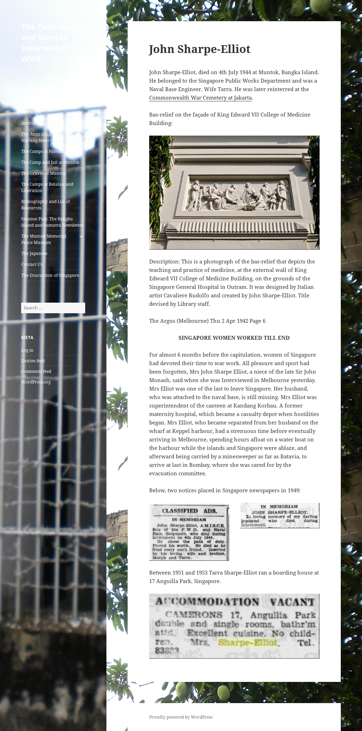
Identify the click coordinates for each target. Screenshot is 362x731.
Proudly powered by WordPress (180, 717)
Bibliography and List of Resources (45, 204)
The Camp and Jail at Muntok (50, 162)
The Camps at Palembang (46, 151)
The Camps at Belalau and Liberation (47, 187)
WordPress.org (36, 382)
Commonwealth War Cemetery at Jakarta (200, 97)
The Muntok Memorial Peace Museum (43, 239)
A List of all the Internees (46, 101)
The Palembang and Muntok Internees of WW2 (51, 42)
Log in (27, 350)
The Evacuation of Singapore (50, 275)
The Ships (31, 112)
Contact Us (31, 264)
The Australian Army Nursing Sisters (42, 137)
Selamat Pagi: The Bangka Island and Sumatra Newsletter (52, 222)
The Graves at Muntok (43, 173)
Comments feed (36, 371)
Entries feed (33, 361)
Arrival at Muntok (39, 123)
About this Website (39, 90)
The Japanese (34, 253)
